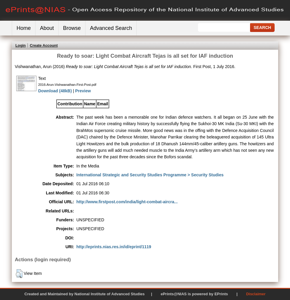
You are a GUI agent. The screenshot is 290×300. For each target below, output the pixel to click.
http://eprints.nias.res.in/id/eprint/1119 (113, 246)
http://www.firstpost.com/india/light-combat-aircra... (127, 201)
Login (20, 45)
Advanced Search (111, 28)
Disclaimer (256, 294)
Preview (83, 90)
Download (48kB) (55, 90)
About (47, 28)
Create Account (44, 45)
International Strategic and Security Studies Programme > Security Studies (150, 174)
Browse (72, 28)
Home (24, 28)
